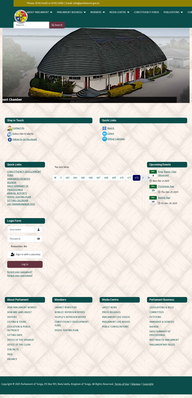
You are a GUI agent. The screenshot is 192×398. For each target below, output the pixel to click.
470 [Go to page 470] (122, 177)
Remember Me (19, 246)
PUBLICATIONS (171, 12)
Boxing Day (164, 197)
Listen (108, 133)
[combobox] (31, 25)
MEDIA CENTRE (118, 12)
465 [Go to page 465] (83, 177)
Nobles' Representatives (70, 312)
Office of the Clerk (19, 344)
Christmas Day (166, 186)
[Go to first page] (55, 178)
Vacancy (12, 359)
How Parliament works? (22, 307)
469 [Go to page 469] (114, 177)
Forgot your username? (20, 275)
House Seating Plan (66, 330)
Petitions (155, 317)
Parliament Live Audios (116, 321)
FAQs (10, 354)
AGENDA (11, 182)
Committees (156, 312)
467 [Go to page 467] (98, 177)
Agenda (153, 326)
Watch (108, 128)
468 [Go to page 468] (106, 177)
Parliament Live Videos (116, 317)
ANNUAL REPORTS (17, 193)
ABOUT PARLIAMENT (38, 12)
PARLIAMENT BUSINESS (69, 12)
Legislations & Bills (161, 307)
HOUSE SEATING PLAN (19, 197)
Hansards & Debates (161, 321)
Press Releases (111, 312)
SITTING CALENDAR (17, 200)
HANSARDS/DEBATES (18, 179)
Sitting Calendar (113, 139)
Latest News (109, 307)
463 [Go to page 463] (67, 177)
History (12, 317)
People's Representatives (70, 317)
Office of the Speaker (20, 339)
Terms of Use (122, 384)
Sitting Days (14, 335)
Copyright (148, 384)
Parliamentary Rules (162, 344)
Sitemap (135, 384)
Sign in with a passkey (25, 254)
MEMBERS (95, 12)
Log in (25, 264)
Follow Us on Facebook (22, 139)
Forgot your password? (19, 272)
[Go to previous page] (61, 178)
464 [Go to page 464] (75, 177)
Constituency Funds (146, 12)
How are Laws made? (19, 312)
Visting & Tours (16, 321)
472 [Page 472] (136, 177)
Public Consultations (115, 326)
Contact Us (15, 128)
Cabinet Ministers (66, 307)
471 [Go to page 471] (129, 177)
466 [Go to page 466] (91, 177)
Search (57, 25)
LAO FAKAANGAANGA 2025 (21, 204)
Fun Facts (13, 349)
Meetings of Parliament (164, 339)
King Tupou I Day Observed (167, 173)
